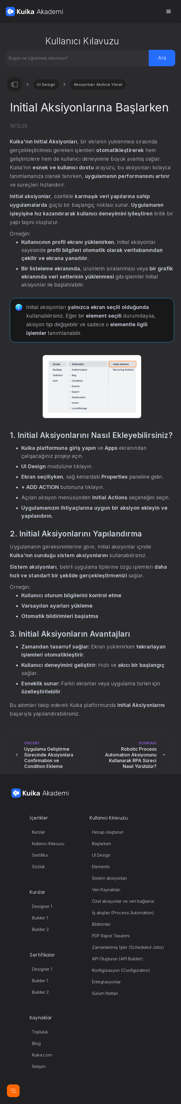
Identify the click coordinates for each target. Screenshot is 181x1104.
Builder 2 (40, 929)
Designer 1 (42, 906)
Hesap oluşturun (107, 832)
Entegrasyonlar (106, 982)
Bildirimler (101, 924)
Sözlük (38, 866)
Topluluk (40, 1032)
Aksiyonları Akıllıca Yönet (98, 84)
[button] (168, 11)
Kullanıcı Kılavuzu (48, 843)
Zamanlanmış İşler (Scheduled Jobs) (128, 947)
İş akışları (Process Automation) (123, 912)
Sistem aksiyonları (109, 878)
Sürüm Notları (105, 993)
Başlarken (101, 843)
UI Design (46, 84)
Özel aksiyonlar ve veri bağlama (123, 901)
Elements (101, 866)
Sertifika (40, 855)
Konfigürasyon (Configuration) (121, 970)
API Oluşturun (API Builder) (117, 958)
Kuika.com (42, 1055)
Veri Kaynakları (106, 889)
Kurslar (38, 832)
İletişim (39, 1066)
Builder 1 (40, 918)
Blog (36, 1043)
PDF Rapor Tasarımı (111, 935)
